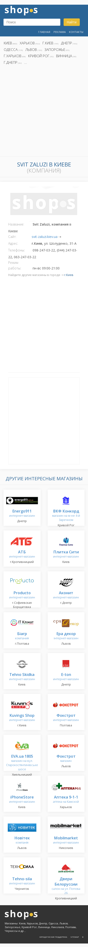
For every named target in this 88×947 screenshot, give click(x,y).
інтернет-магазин (66, 636)
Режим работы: (14, 265)
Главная (44, 32)
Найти (72, 22)
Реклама (60, 32)
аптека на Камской (66, 799)
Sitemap (74, 937)
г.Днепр (10, 62)
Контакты (76, 32)
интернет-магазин (22, 513)
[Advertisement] (44, 112)
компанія (22, 840)
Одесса (11, 49)
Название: (16, 224)
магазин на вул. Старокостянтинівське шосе (22, 763)
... (25, 62)
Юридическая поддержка (53, 937)
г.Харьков (12, 55)
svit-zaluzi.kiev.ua (44, 236)
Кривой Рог (38, 55)
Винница (64, 55)
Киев (8, 43)
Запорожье (55, 49)
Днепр (66, 43)
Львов (31, 49)
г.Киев (47, 43)
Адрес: (13, 243)
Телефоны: (16, 250)
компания (22, 636)
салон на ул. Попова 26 (66, 886)
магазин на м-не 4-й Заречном (66, 515)
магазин (66, 759)
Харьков (27, 43)
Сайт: (12, 236)
